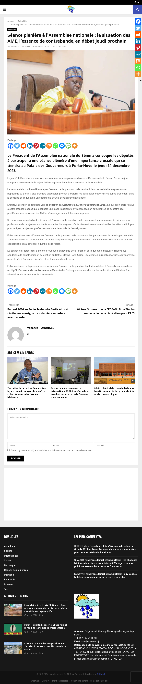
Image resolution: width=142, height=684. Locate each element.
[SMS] (68, 146)
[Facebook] (10, 146)
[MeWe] (43, 146)
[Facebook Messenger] (62, 146)
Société (8, 551)
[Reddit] (23, 146)
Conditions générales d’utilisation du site (89, 681)
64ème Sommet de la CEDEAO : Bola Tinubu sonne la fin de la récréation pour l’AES (106, 311)
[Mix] (49, 146)
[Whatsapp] (55, 146)
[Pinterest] (36, 146)
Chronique (9, 565)
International (11, 555)
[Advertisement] (71, 494)
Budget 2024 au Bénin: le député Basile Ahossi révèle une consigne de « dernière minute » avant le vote (37, 313)
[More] (75, 146)
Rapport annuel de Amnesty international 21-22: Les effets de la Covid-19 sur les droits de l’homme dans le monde (70, 392)
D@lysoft (101, 674)
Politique (9, 574)
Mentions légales (60, 681)
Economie (9, 579)
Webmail (35, 681)
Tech (6, 589)
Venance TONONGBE (20, 46)
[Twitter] (17, 146)
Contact (45, 681)
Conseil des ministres (16, 570)
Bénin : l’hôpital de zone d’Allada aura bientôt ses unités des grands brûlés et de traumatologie (114, 391)
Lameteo (8, 584)
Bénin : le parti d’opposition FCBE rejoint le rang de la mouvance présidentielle (45, 626)
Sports (7, 560)
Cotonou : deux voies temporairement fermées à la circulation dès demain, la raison (45, 646)
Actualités (12, 30)
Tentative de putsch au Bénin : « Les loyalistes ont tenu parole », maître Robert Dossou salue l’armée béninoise (26, 392)
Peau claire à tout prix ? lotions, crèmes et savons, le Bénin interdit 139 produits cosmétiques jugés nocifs (45, 608)
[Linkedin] (30, 146)
